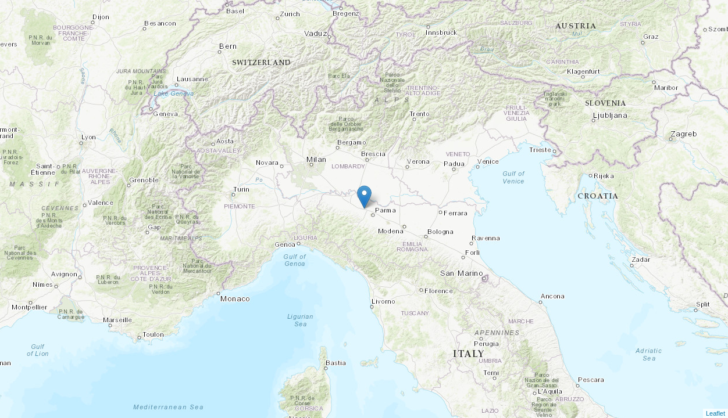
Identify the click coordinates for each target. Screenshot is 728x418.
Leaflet (715, 413)
